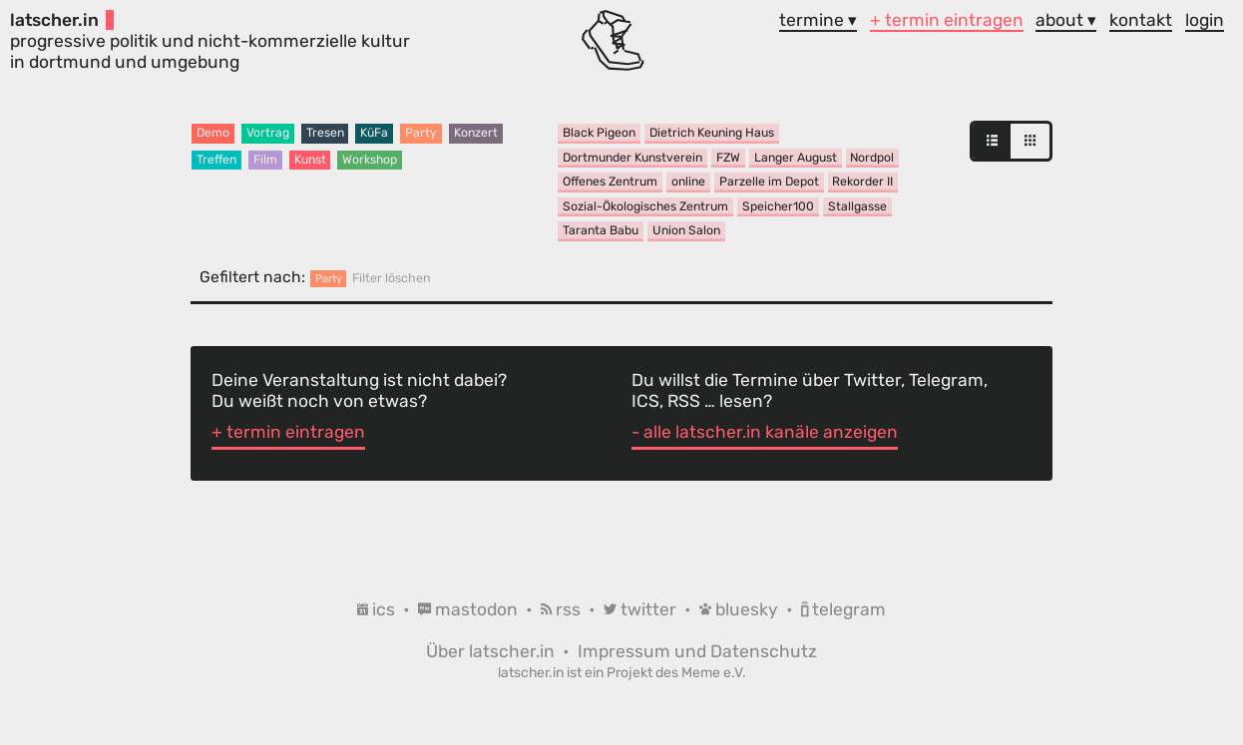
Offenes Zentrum (610, 181)
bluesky (740, 609)
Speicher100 (778, 206)
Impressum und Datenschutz (697, 651)
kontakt (1140, 20)
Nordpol (872, 158)
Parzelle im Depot (769, 181)
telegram (843, 609)
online (688, 181)
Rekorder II (862, 181)
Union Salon (686, 230)
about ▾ (1066, 20)
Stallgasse (857, 206)
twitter (642, 609)
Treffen (216, 160)
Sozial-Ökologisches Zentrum (645, 206)
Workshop (369, 160)
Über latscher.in (492, 651)
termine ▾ (818, 20)
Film (265, 160)
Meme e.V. (713, 672)
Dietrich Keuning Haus (711, 133)
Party (421, 133)
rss (563, 609)
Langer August (795, 158)
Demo (213, 133)
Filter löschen (391, 277)
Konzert (476, 133)
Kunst (310, 160)
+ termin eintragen (947, 20)
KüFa (374, 133)
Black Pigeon (599, 133)
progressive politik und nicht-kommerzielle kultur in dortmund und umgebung (210, 41)
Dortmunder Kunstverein (632, 158)
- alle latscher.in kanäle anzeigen (764, 432)
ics (378, 609)
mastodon (470, 609)
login (1204, 20)
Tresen (325, 133)
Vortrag (267, 133)
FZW (728, 158)
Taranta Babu (600, 230)
